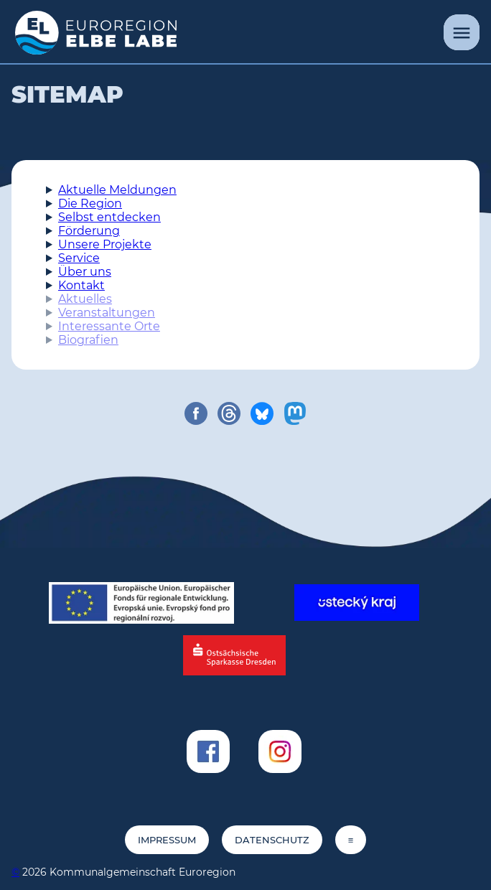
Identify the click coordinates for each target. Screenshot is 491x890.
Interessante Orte (109, 326)
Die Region (90, 203)
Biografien (88, 340)
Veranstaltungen (106, 312)
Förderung (89, 231)
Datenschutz (272, 840)
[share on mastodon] (295, 413)
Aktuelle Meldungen (117, 190)
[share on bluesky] (262, 413)
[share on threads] (229, 413)
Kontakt (81, 285)
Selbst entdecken (109, 217)
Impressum (167, 840)
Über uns (84, 271)
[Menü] (462, 32)
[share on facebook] (196, 413)
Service (79, 258)
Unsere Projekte (104, 244)
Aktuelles (85, 299)
